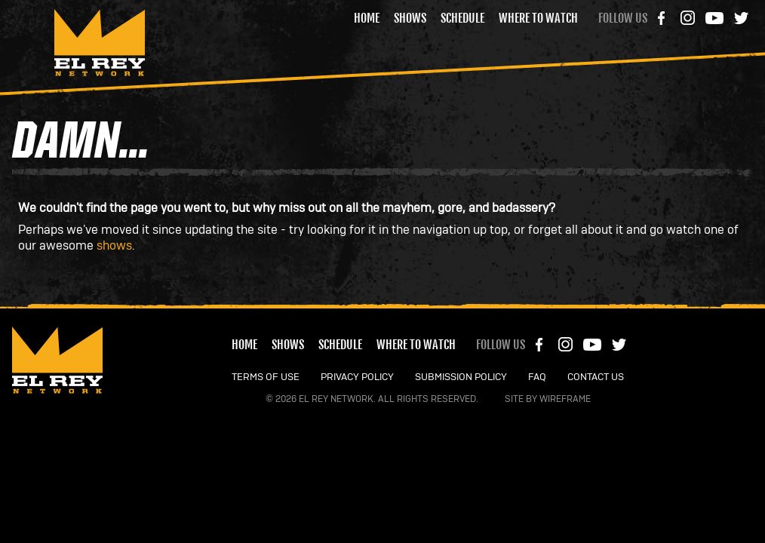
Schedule (462, 18)
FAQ (537, 377)
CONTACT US (595, 377)
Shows (410, 18)
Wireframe (565, 398)
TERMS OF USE (266, 377)
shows (114, 246)
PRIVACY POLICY (357, 377)
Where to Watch (538, 18)
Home (366, 18)
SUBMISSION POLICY (461, 377)
